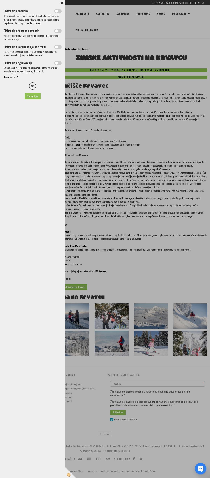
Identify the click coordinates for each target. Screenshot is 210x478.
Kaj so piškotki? (11, 77)
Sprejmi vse (32, 96)
